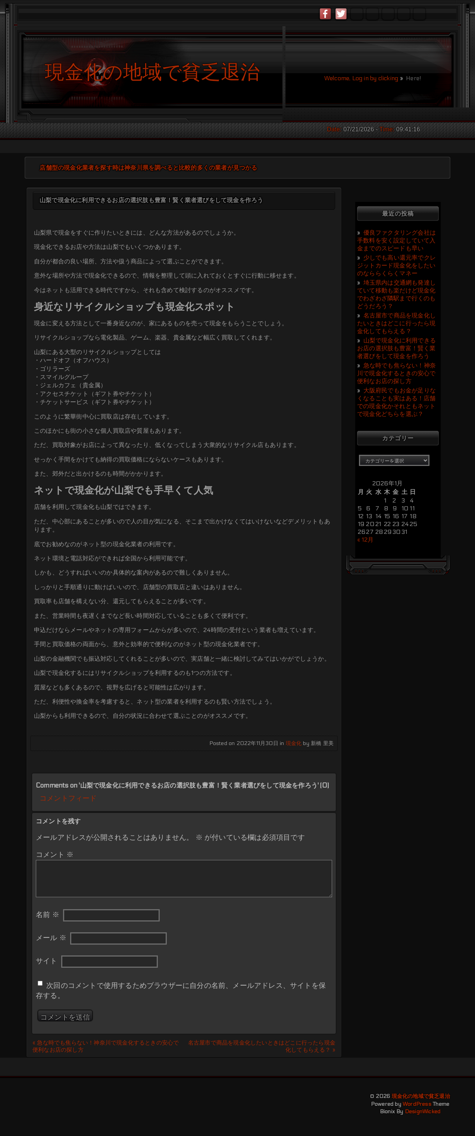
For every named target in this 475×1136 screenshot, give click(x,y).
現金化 (294, 743)
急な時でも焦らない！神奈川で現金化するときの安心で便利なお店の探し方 (396, 373)
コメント (55, 855)
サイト (46, 961)
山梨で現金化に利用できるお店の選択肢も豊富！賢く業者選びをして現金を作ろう (396, 348)
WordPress (417, 1104)
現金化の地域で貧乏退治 (421, 1096)
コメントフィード (68, 798)
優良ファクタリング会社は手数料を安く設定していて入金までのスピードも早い (396, 240)
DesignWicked (422, 1111)
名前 (47, 915)
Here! (412, 78)
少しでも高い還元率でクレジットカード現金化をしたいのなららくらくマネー (396, 265)
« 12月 (365, 539)
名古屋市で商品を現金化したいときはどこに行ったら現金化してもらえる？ (396, 323)
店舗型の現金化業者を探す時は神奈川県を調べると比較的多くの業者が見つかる (148, 167)
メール (51, 938)
